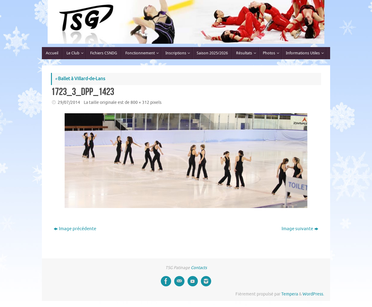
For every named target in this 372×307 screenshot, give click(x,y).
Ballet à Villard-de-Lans (80, 79)
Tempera (289, 294)
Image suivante (300, 229)
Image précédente (75, 229)
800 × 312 (139, 102)
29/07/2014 (69, 102)
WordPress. (313, 294)
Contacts (199, 267)
